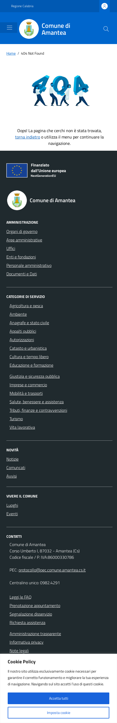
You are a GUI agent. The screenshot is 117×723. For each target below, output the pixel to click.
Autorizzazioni (22, 339)
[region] (58, 688)
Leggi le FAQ (21, 597)
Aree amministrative (24, 240)
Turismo (16, 418)
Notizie (12, 459)
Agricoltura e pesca (26, 305)
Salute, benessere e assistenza (37, 402)
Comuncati (15, 467)
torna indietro (27, 137)
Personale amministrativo (28, 265)
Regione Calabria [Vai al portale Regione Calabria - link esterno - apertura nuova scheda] (22, 6)
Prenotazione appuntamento (35, 605)
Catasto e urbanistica (28, 348)
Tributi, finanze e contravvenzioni (38, 410)
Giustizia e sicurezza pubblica (35, 376)
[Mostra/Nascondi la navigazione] (9, 27)
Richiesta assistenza (27, 622)
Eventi (12, 513)
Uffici (10, 248)
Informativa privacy (27, 642)
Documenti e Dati (21, 274)
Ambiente (18, 314)
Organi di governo (21, 231)
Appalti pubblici (23, 331)
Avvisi (11, 476)
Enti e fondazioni (21, 257)
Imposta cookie (58, 712)
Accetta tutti (58, 698)
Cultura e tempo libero (29, 356)
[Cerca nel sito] (106, 29)
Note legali (19, 650)
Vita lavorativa (22, 427)
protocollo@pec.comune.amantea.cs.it (52, 570)
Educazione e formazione (31, 365)
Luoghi (12, 505)
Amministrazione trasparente (35, 633)
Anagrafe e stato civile (29, 322)
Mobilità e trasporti (26, 393)
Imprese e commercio (28, 385)
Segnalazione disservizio (31, 614)
